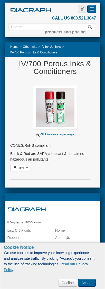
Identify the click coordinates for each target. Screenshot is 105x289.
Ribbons (13, 238)
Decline (68, 283)
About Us (62, 238)
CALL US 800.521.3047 (74, 18)
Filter (20, 168)
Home (60, 230)
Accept (86, 283)
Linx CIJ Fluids (19, 230)
